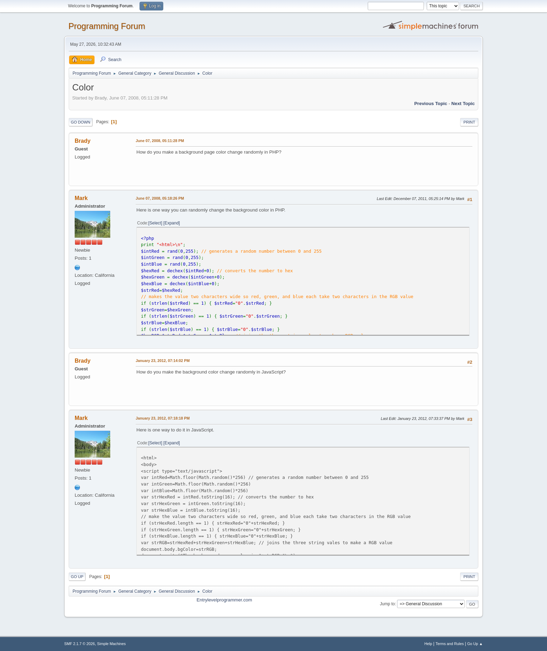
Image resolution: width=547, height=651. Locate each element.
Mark (81, 198)
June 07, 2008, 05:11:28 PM (160, 141)
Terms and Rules (450, 644)
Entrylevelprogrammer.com (224, 599)
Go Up (77, 577)
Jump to (387, 603)
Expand (172, 223)
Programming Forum (106, 26)
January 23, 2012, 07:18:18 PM (163, 418)
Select (155, 223)
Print (469, 122)
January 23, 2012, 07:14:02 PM (163, 360)
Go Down (80, 122)
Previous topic (430, 103)
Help (428, 644)
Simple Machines (111, 644)
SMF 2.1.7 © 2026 (79, 644)
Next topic (463, 103)
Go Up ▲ (475, 644)
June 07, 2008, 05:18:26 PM (160, 198)
